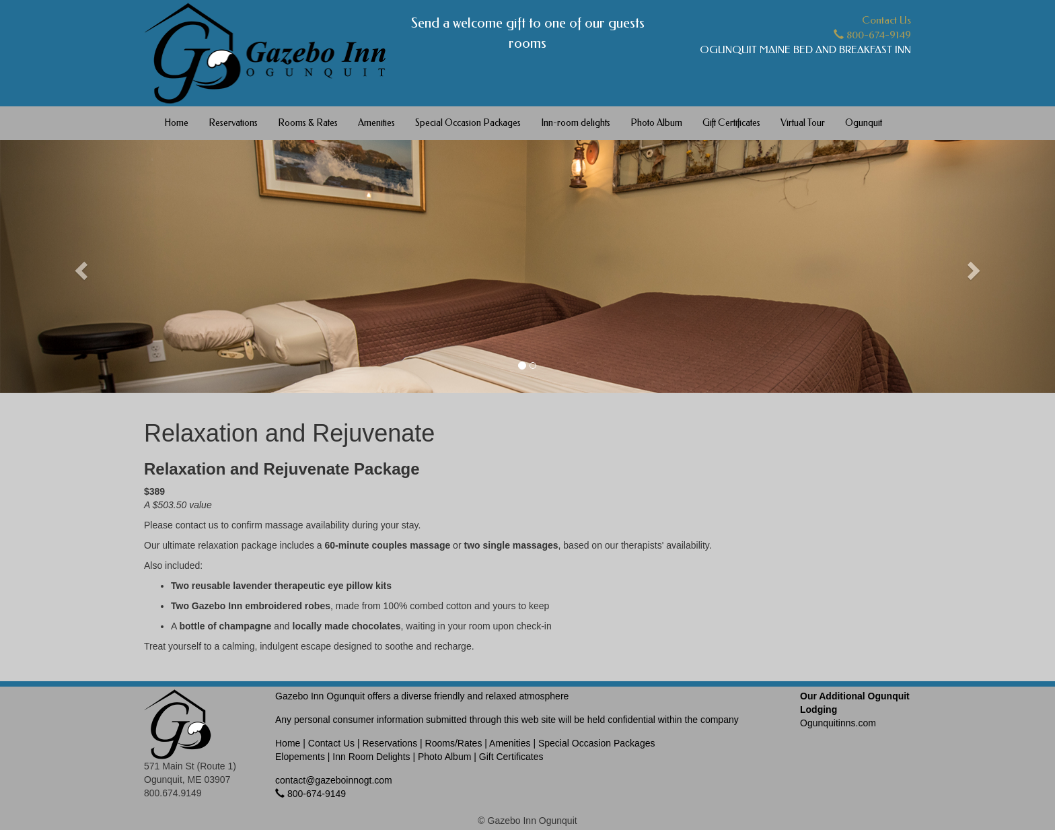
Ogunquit (863, 123)
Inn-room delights (575, 123)
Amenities (376, 123)
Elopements (300, 756)
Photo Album (656, 123)
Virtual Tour (802, 123)
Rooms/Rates (453, 743)
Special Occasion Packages (468, 123)
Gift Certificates (731, 123)
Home (176, 123)
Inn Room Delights (371, 756)
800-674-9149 (872, 35)
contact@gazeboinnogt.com (333, 780)
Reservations (233, 123)
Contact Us (886, 20)
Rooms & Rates (308, 123)
